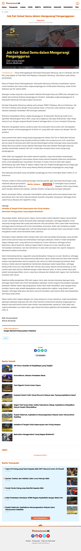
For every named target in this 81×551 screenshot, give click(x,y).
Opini (4, 450)
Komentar (40, 355)
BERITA (38, 7)
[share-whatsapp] (42, 350)
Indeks (22, 7)
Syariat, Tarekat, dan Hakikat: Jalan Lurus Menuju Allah (27, 479)
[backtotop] (40, 526)
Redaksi (28, 541)
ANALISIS (57, 7)
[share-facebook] (35, 350)
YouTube (49, 536)
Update (47, 184)
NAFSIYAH (47, 7)
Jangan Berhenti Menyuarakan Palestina (20, 331)
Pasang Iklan (36, 541)
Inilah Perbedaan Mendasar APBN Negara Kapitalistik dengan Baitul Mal (34, 498)
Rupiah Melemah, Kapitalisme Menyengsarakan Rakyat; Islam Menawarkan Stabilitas (30, 508)
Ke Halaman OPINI (40, 455)
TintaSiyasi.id (7, 73)
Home (4, 7)
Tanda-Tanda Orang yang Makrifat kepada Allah (24, 488)
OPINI (30, 7)
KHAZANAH (68, 7)
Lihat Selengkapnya (40, 518)
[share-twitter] (38, 350)
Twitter (45, 536)
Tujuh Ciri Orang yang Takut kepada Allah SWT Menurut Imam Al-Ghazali (34, 469)
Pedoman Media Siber (48, 541)
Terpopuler (13, 7)
